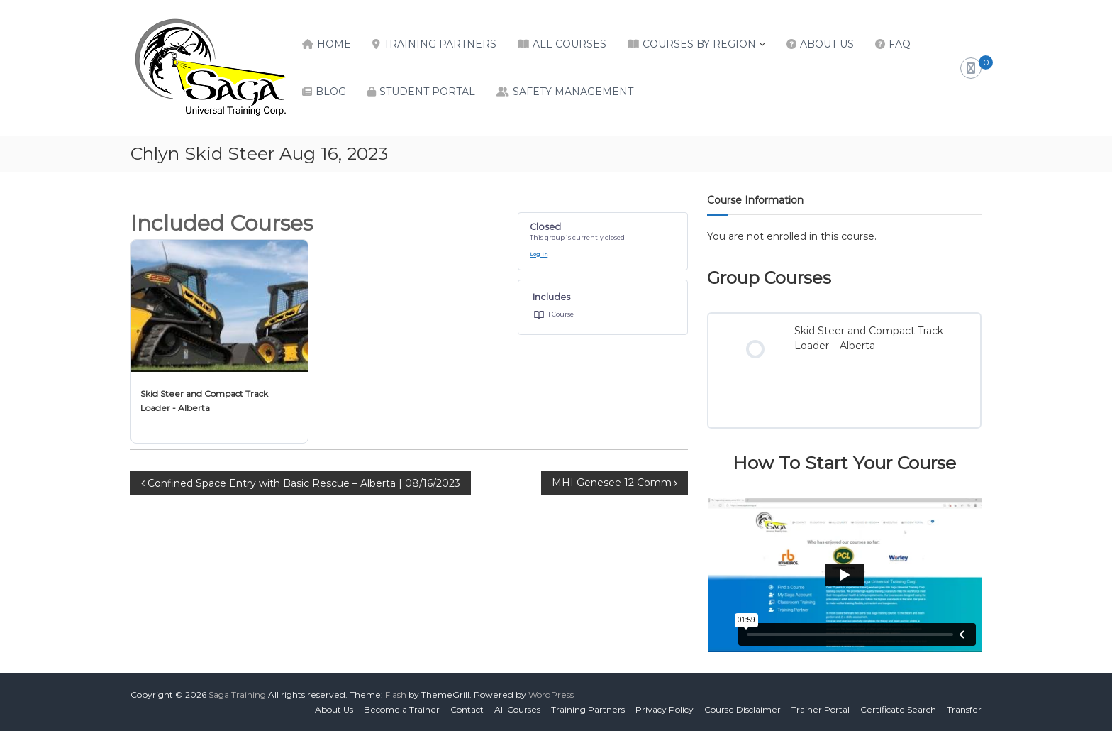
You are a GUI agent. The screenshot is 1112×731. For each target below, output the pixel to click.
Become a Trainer (402, 709)
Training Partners (440, 44)
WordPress (551, 694)
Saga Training (237, 694)
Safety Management (573, 91)
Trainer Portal (820, 709)
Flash (395, 694)
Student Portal (427, 91)
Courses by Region (699, 44)
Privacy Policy (664, 709)
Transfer (964, 709)
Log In (538, 254)
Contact (467, 709)
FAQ (900, 44)
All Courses (569, 44)
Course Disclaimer (742, 709)
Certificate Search (898, 709)
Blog (331, 91)
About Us (827, 44)
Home (334, 44)
